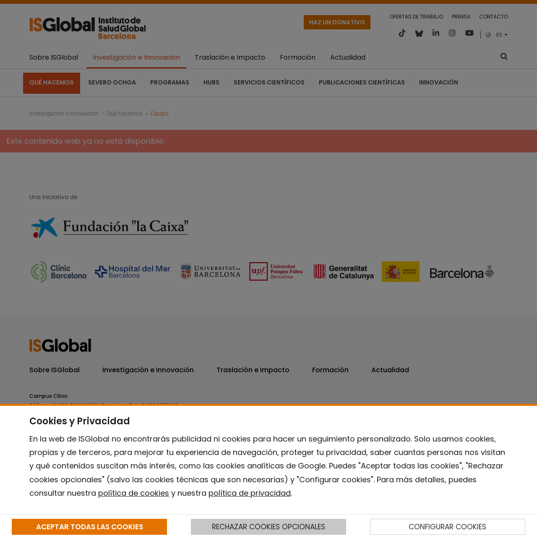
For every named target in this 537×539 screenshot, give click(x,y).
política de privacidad (250, 493)
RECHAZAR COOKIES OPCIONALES (268, 527)
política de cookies (133, 493)
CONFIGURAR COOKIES (447, 527)
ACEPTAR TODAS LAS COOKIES (89, 527)
